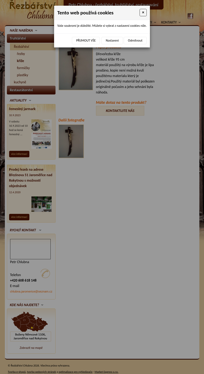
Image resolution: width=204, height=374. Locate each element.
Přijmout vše (86, 40)
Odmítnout (135, 40)
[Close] (143, 12)
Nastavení (112, 40)
